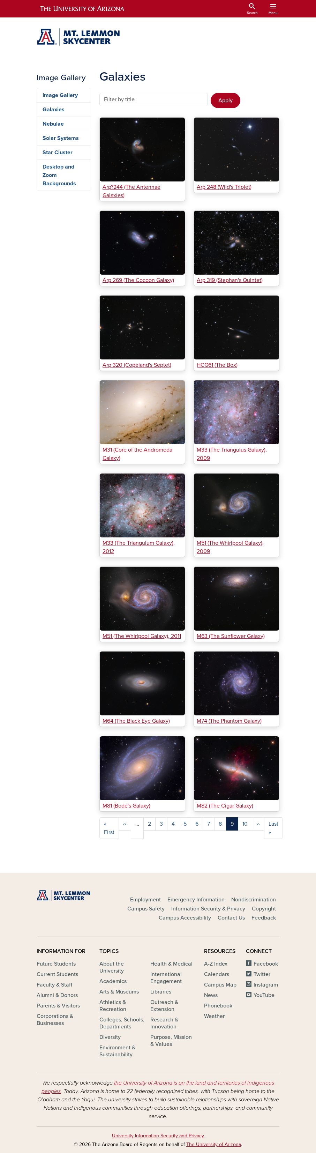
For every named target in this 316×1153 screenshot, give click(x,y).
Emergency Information (196, 899)
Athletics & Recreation (112, 1006)
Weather (214, 1016)
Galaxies (54, 109)
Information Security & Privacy (208, 908)
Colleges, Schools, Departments (121, 1023)
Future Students (56, 963)
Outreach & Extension (164, 1006)
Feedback (263, 917)
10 (245, 823)
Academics (113, 981)
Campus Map (220, 984)
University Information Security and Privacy (158, 1136)
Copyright (264, 908)
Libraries (160, 991)
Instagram (266, 984)
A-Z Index (215, 963)
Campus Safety (146, 908)
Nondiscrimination (253, 899)
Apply (225, 100)
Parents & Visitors (58, 1005)
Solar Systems (61, 138)
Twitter (262, 974)
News (211, 995)
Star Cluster (58, 152)
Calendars (216, 974)
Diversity (110, 1037)
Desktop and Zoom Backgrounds (59, 175)
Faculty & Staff (54, 984)
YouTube (264, 995)
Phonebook (218, 1005)
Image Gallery (60, 95)
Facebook (266, 963)
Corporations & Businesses (55, 1020)
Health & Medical (171, 963)
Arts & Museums (119, 991)
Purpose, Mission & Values (171, 1041)
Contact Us (231, 917)
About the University (111, 967)
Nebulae (53, 123)
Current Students (57, 974)
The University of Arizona (213, 1144)
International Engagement (166, 978)
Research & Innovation (164, 1023)
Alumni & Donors (57, 995)
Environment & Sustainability (117, 1051)
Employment (145, 899)
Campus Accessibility (185, 917)
